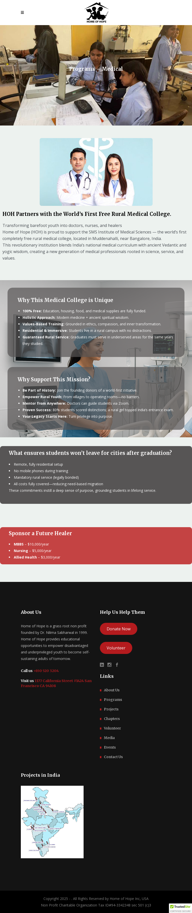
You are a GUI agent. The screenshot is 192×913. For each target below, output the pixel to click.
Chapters (112, 718)
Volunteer (116, 648)
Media (109, 738)
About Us (111, 690)
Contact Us (113, 757)
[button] (180, 908)
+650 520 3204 (46, 670)
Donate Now (119, 629)
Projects (111, 709)
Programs (113, 699)
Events (110, 747)
